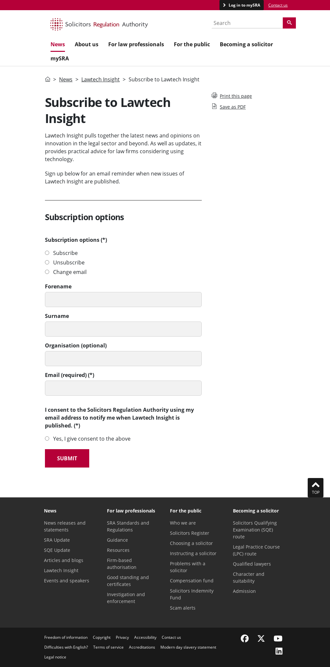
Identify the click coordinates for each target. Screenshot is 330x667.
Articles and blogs (63, 560)
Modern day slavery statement (188, 647)
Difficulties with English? (66, 647)
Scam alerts (183, 608)
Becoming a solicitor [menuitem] (246, 44)
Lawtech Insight (100, 79)
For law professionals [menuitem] (136, 44)
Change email (70, 272)
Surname (57, 316)
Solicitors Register (189, 533)
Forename (58, 286)
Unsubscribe (69, 262)
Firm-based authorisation (121, 563)
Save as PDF (229, 106)
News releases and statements (65, 526)
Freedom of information (66, 637)
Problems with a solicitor (187, 566)
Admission (244, 591)
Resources (118, 550)
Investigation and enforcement (126, 597)
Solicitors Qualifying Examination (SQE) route (255, 530)
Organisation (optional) (76, 345)
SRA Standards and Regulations (128, 526)
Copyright (102, 637)
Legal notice (55, 657)
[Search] (289, 23)
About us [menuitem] (86, 44)
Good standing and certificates (128, 580)
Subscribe (65, 253)
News (65, 79)
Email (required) (66, 375)
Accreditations (142, 647)
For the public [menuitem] (192, 44)
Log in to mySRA (244, 5)
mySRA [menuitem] (60, 58)
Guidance (117, 540)
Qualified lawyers (252, 564)
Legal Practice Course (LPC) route (256, 550)
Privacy (122, 637)
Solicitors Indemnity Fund (192, 594)
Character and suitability (248, 577)
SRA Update (57, 540)
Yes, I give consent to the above (92, 438)
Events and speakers (66, 580)
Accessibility (145, 637)
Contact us (278, 5)
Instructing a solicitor (193, 553)
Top (315, 487)
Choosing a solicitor (191, 543)
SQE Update (57, 550)
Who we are (183, 523)
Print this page (232, 96)
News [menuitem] (58, 44)
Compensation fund (192, 580)
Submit (67, 458)
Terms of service (108, 647)
